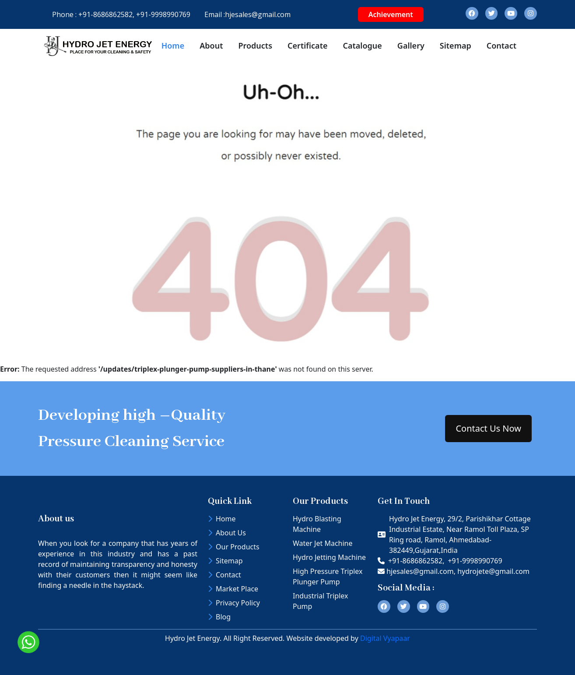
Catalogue (362, 45)
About (211, 45)
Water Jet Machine (323, 543)
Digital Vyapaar (385, 638)
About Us (227, 533)
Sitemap (455, 45)
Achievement (390, 14)
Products (255, 45)
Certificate (307, 45)
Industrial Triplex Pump (320, 601)
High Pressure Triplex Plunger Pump (328, 576)
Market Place (233, 589)
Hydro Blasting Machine (317, 524)
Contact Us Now (488, 428)
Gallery (410, 45)
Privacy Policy (234, 603)
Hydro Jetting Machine (329, 557)
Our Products (233, 547)
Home (173, 45)
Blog (219, 617)
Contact (501, 45)
